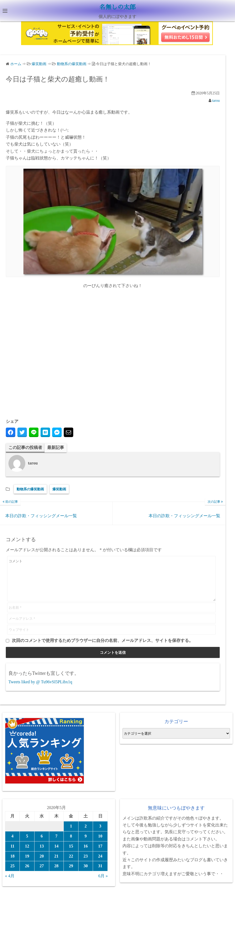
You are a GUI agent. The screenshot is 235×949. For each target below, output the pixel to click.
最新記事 (55, 447)
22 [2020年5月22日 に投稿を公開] (71, 863)
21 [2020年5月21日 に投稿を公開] (56, 863)
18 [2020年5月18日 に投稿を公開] (12, 863)
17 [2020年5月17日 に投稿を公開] (100, 853)
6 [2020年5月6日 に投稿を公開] (42, 844)
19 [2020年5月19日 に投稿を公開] (27, 863)
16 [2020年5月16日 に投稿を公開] (86, 853)
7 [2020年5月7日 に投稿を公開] (56, 844)
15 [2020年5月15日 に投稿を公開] (71, 853)
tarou (216, 100)
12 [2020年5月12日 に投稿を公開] (27, 853)
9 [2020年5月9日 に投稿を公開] (86, 844)
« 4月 (9, 884)
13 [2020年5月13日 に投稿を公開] (42, 853)
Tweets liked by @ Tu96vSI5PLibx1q (40, 689)
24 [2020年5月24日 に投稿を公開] (100, 863)
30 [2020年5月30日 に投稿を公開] (86, 873)
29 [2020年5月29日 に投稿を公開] (71, 873)
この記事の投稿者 (25, 447)
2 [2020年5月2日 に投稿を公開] (86, 834)
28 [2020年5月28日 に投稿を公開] (56, 873)
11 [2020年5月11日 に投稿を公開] (12, 853)
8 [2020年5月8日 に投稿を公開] (71, 844)
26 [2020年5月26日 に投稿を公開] (27, 873)
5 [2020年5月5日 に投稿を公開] (27, 844)
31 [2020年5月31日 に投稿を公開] (100, 873)
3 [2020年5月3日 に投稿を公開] (100, 834)
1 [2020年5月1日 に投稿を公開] (71, 834)
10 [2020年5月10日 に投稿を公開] (100, 844)
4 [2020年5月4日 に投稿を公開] (12, 844)
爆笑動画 (59, 489)
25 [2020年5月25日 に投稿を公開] (12, 873)
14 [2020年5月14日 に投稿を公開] (56, 853)
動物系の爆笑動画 (30, 489)
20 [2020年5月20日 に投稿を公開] (42, 863)
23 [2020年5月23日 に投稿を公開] (86, 863)
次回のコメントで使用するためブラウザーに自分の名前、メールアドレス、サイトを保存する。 (102, 648)
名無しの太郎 (117, 7)
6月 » (103, 884)
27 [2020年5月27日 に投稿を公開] (42, 873)
